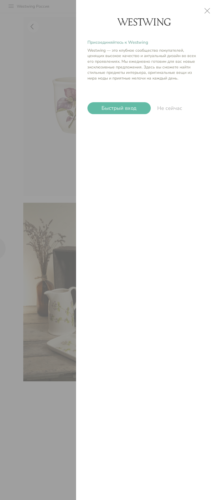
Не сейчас (169, 108)
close (207, 11)
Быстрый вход (119, 108)
